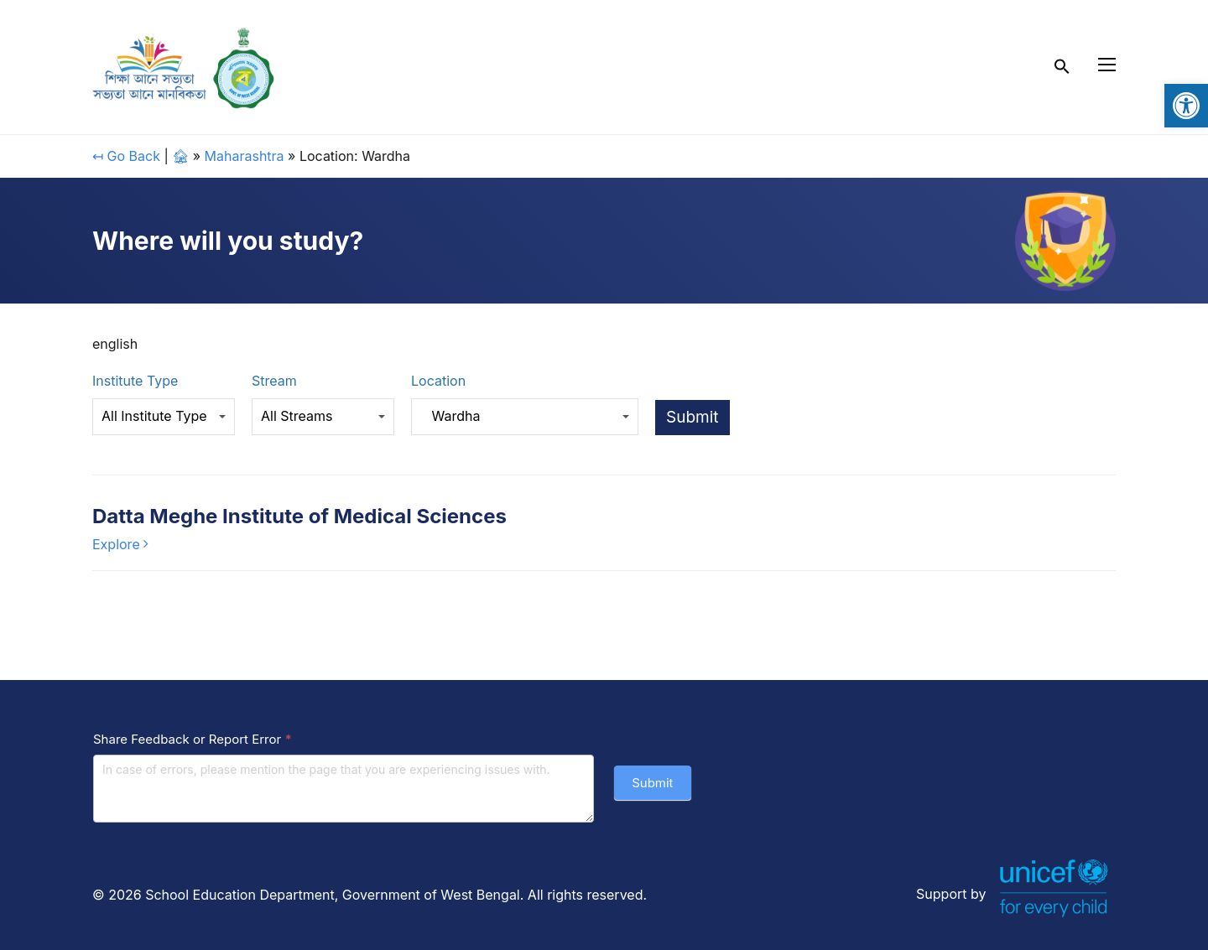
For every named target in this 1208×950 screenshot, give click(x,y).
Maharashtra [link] (244, 156)
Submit (652, 783)
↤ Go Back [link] (126, 156)
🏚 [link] (180, 156)
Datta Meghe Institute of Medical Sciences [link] (299, 516)
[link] (1186, 105)
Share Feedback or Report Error (192, 739)
